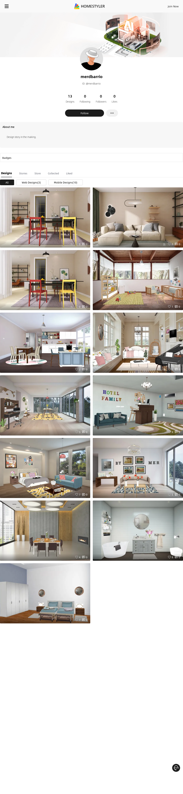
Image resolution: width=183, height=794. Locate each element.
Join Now (173, 6)
